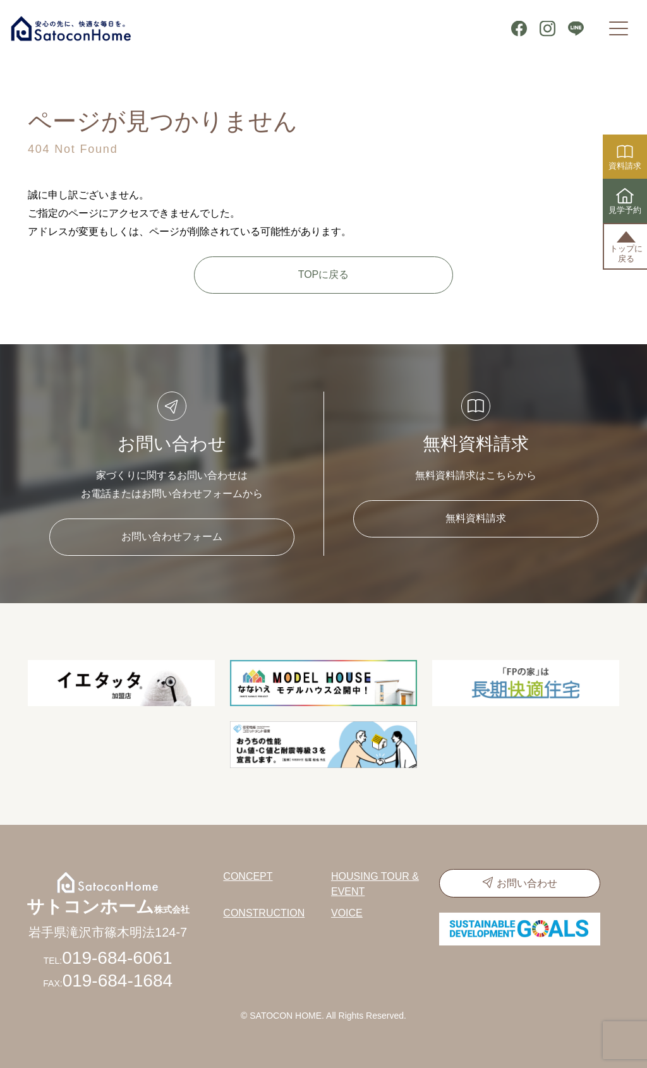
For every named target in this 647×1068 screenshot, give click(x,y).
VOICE (347, 913)
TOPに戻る (323, 274)
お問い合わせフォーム (171, 536)
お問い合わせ (527, 883)
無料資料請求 (475, 518)
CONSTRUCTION (264, 913)
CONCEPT (247, 876)
